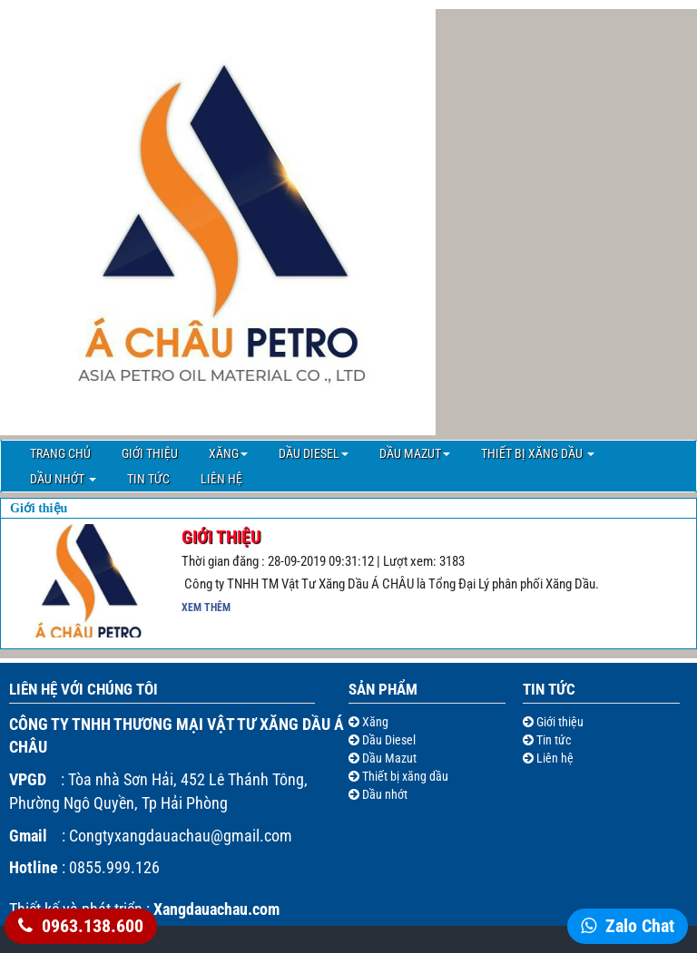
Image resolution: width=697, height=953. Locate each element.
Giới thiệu (150, 453)
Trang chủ (60, 453)
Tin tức (148, 479)
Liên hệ (221, 479)
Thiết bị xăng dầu (537, 453)
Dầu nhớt (63, 479)
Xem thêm (206, 607)
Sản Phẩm (382, 689)
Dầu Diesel (313, 453)
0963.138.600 (92, 926)
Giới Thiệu (221, 537)
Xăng (228, 453)
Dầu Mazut (414, 453)
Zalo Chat (639, 926)
